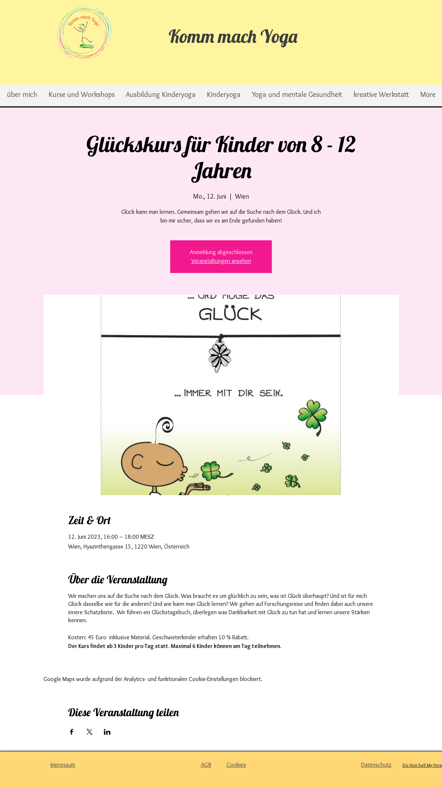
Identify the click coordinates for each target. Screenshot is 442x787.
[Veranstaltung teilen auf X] (89, 732)
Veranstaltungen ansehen (221, 260)
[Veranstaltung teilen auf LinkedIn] (107, 732)
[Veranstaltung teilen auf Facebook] (71, 732)
